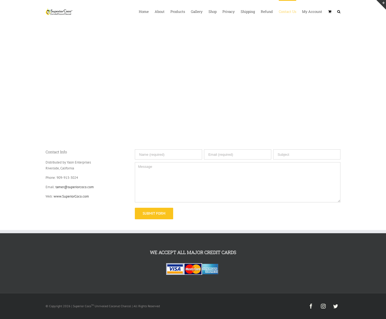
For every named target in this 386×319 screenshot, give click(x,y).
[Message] (237, 182)
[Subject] (306, 154)
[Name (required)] (168, 154)
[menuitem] (147, 11)
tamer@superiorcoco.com (74, 187)
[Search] (338, 11)
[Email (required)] (237, 154)
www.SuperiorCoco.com (71, 196)
